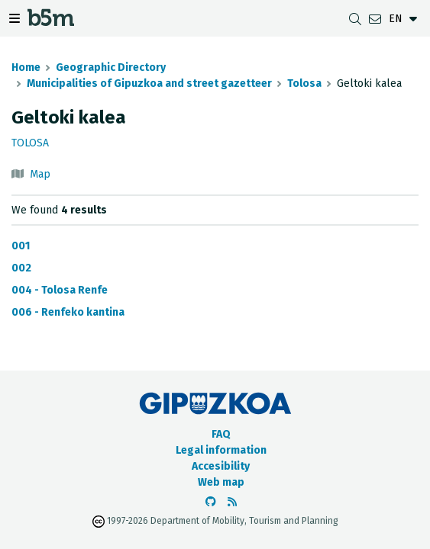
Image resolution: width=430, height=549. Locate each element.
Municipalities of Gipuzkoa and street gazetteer (149, 83)
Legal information (221, 450)
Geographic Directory (111, 67)
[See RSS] (232, 502)
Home (25, 67)
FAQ (221, 434)
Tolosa (304, 83)
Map (40, 174)
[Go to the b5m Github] (210, 502)
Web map (221, 482)
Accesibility (221, 466)
